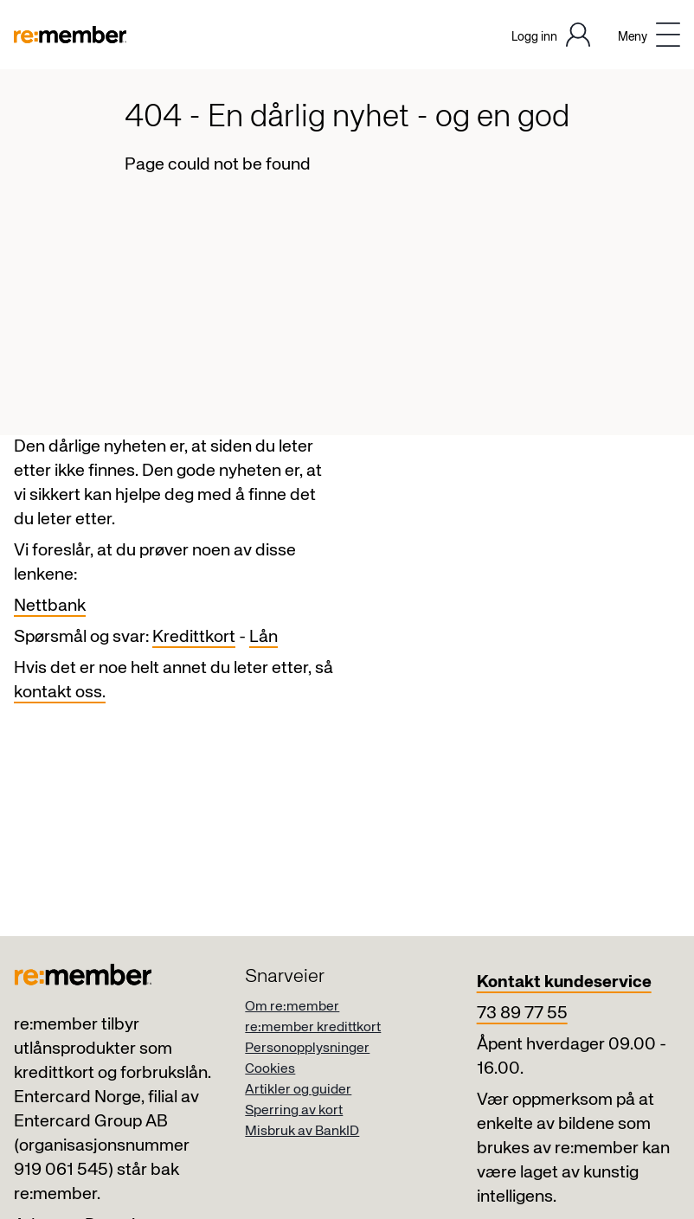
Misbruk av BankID (302, 1132)
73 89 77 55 (522, 1013)
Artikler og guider (298, 1090)
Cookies (270, 1069)
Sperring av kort (294, 1111)
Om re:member (292, 1007)
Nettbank (50, 606)
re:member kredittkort (313, 1028)
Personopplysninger (307, 1048)
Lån (263, 637)
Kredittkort (193, 637)
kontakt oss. (60, 692)
